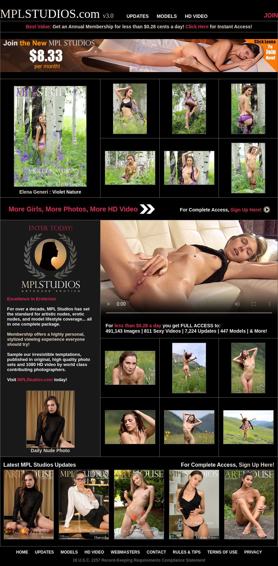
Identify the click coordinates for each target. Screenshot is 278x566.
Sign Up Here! (251, 209)
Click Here (197, 26)
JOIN (271, 15)
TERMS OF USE (222, 552)
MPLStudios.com (35, 379)
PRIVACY (253, 552)
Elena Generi (33, 192)
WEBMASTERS (125, 552)
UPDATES (137, 16)
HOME (22, 552)
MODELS (167, 16)
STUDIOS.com (57, 14)
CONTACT (156, 552)
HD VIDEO (196, 16)
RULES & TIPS (187, 552)
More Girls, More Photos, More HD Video (82, 209)
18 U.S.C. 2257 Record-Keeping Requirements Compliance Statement (139, 560)
